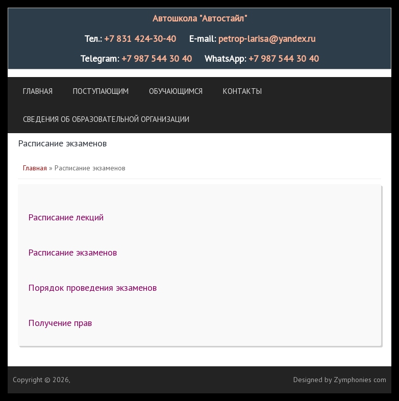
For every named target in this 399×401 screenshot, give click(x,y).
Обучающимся (176, 91)
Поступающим (101, 91)
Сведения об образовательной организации (106, 119)
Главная (38, 91)
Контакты (242, 91)
